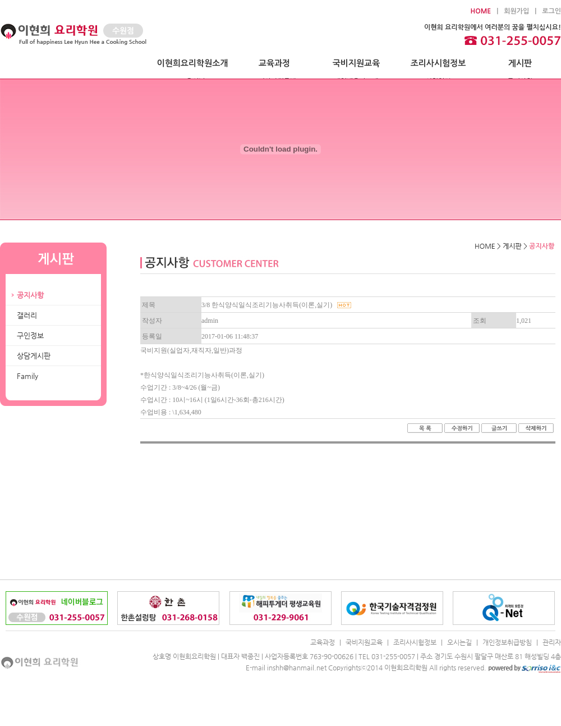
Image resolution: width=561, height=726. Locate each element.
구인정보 (30, 335)
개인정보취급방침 (507, 642)
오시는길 (459, 642)
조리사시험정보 (438, 63)
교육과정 (274, 63)
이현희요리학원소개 (192, 63)
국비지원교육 (356, 63)
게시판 (520, 63)
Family (27, 376)
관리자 (551, 642)
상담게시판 (33, 355)
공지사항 (30, 295)
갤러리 (27, 315)
